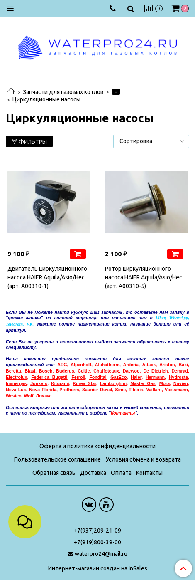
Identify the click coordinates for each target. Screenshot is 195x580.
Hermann (155, 377)
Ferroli (78, 377)
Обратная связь (54, 472)
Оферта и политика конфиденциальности (97, 446)
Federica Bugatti (49, 377)
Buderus (65, 370)
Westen (14, 395)
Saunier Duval (97, 389)
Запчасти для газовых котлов (63, 92)
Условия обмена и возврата (143, 459)
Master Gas (143, 383)
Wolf (29, 395)
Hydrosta (178, 377)
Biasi (30, 370)
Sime (120, 389)
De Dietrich (155, 370)
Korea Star (84, 383)
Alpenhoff (81, 364)
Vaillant (153, 389)
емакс (43, 395)
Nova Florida (42, 389)
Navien (180, 383)
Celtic (84, 370)
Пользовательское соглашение (57, 459)
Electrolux (16, 377)
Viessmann (176, 389)
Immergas (16, 383)
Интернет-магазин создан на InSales (97, 568)
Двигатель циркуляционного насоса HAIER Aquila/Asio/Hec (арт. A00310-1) (47, 277)
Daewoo (131, 370)
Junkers (38, 383)
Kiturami (60, 383)
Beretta (13, 370)
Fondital (97, 377)
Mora (164, 383)
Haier (136, 377)
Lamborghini (113, 383)
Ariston (167, 364)
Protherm (69, 389)
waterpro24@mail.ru (101, 553)
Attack (149, 364)
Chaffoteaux (106, 370)
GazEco (118, 377)
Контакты (149, 472)
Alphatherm (107, 364)
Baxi (183, 364)
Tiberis (136, 389)
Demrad (179, 370)
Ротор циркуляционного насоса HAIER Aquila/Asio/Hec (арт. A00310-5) (143, 277)
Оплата (121, 472)
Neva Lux (16, 389)
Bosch (46, 370)
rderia (132, 364)
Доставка (93, 472)
